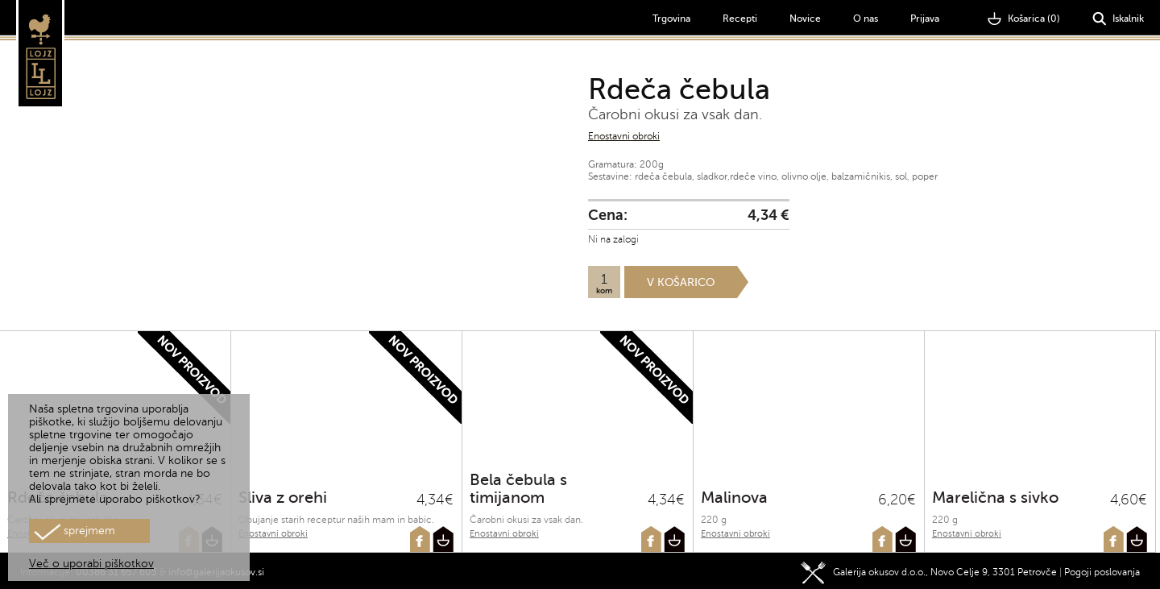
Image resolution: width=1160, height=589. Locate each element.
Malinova (734, 497)
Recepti (740, 18)
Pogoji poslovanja (1102, 568)
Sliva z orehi (282, 497)
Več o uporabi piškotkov (91, 564)
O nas (865, 18)
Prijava (924, 18)
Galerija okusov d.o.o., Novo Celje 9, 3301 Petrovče (929, 568)
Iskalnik (1118, 19)
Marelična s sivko (995, 497)
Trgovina (671, 18)
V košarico (681, 282)
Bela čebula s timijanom (518, 489)
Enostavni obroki (624, 136)
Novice (805, 18)
